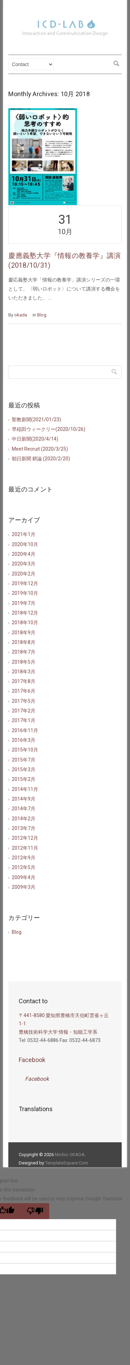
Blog (41, 314)
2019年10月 (25, 593)
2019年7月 (23, 603)
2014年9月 (23, 799)
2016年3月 (23, 740)
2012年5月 (23, 867)
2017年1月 (23, 720)
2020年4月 (23, 554)
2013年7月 (23, 828)
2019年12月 (25, 583)
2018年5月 (23, 662)
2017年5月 (23, 701)
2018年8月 (23, 642)
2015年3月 (23, 769)
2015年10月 (25, 750)
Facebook (32, 1059)
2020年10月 (25, 544)
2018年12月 (25, 613)
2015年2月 (23, 779)
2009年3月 (23, 887)
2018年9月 (23, 632)
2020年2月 (23, 574)
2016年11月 (25, 730)
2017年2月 (23, 710)
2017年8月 (23, 681)
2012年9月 (23, 857)
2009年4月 (23, 877)
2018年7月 (23, 652)
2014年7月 (23, 808)
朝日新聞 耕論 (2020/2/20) (41, 458)
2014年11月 (25, 789)
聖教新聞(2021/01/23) (36, 419)
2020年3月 (23, 563)
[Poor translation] (35, 1211)
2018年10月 (25, 622)
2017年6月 (23, 691)
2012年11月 (25, 848)
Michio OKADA (70, 1154)
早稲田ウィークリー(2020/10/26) (48, 429)
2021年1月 (23, 534)
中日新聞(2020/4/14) (35, 439)
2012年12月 (25, 838)
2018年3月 (23, 671)
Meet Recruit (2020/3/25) (40, 449)
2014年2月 (23, 818)
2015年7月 (23, 760)
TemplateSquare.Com (66, 1162)
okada (20, 314)
